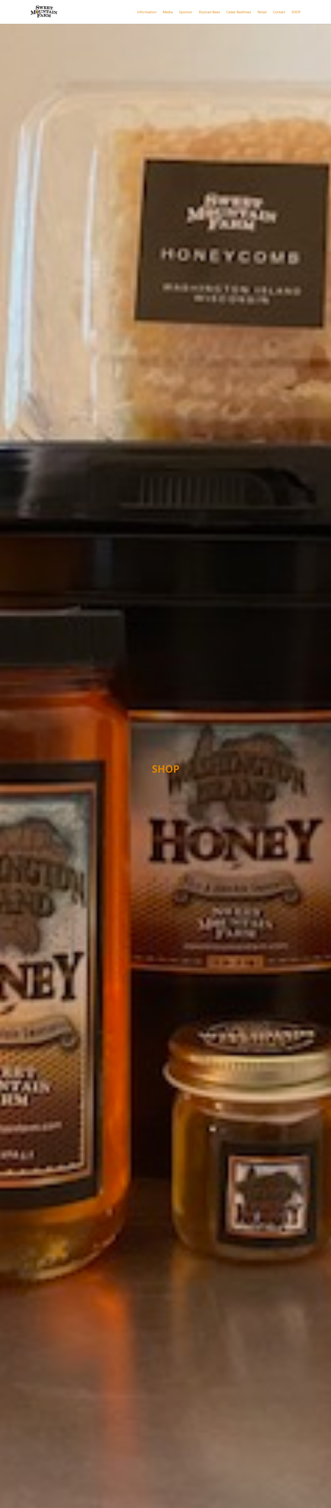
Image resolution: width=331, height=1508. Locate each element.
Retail (262, 12)
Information (146, 12)
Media (168, 12)
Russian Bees (209, 12)
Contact (279, 12)
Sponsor (186, 12)
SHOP (296, 12)
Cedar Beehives (239, 12)
